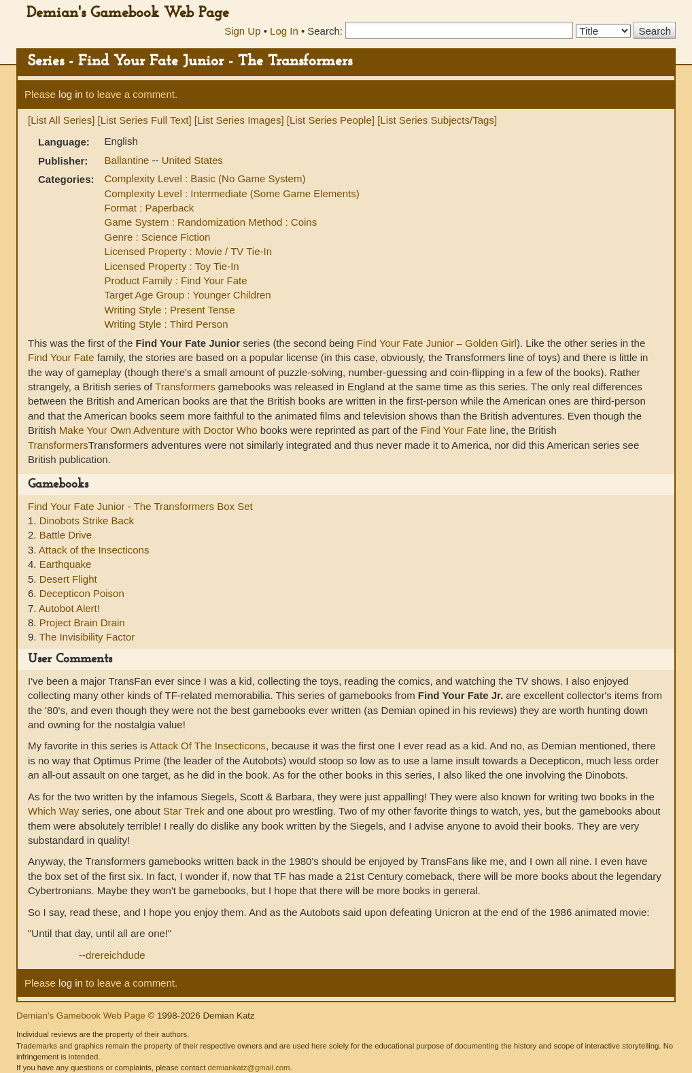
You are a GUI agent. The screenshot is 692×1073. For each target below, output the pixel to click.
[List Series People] (331, 120)
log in (70, 94)
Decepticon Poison (81, 593)
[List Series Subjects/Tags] (437, 120)
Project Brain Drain (82, 622)
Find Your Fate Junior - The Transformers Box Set (140, 506)
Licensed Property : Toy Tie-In (172, 266)
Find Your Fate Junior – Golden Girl (437, 343)
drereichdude (115, 955)
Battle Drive (65, 535)
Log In (284, 31)
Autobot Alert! (69, 608)
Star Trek (184, 811)
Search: (325, 31)
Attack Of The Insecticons (208, 745)
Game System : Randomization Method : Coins (211, 222)
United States (192, 160)
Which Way (53, 811)
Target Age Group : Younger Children (188, 295)
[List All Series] (61, 120)
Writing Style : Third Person (166, 324)
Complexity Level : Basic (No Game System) (205, 178)
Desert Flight (68, 579)
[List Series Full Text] (145, 120)
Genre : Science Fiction (158, 237)
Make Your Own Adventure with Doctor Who (158, 430)
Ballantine (128, 160)
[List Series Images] (239, 120)
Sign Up (242, 31)
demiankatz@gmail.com (248, 1067)
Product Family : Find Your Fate (176, 280)
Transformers (185, 386)
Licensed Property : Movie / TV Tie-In (189, 251)
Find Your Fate (61, 357)
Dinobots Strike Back (86, 520)
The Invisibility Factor (87, 637)
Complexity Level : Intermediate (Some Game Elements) (232, 193)
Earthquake (65, 564)
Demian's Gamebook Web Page (128, 13)
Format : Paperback (149, 208)
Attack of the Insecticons (94, 550)
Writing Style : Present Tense (170, 310)
